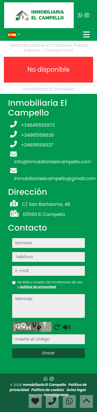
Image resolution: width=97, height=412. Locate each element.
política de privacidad (38, 287)
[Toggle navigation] (86, 34)
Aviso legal (76, 389)
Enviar (48, 353)
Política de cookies (48, 389)
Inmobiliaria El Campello (45, 384)
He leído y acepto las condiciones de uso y (49, 284)
